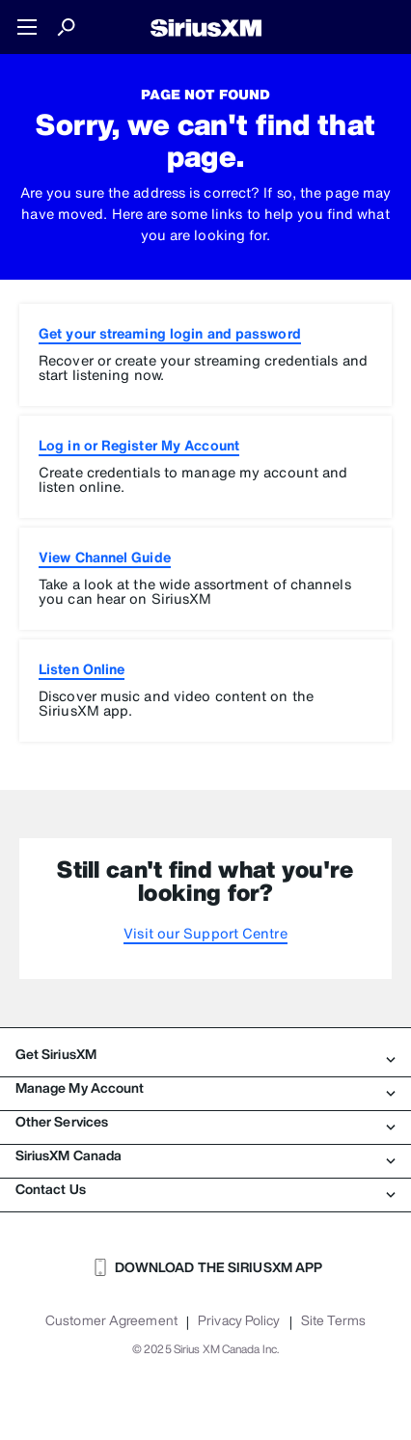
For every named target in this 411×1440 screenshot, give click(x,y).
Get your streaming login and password (170, 333)
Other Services (205, 1121)
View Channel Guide (105, 557)
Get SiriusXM (205, 1054)
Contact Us (205, 1189)
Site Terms (333, 1320)
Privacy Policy (239, 1320)
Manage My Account (205, 1088)
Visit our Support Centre (205, 933)
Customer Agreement (111, 1320)
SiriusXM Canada (205, 1155)
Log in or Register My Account (139, 445)
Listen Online (81, 669)
